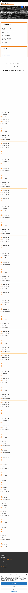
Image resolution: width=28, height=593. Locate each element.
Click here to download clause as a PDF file (14, 74)
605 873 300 (4, 529)
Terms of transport (6, 53)
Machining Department (6, 36)
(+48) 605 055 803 (5, 121)
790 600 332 (4, 450)
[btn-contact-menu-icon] (1, 1)
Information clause (14, 591)
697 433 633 (4, 489)
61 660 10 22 (4, 543)
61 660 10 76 (4, 487)
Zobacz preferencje (14, 589)
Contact (3, 29)
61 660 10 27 (4, 527)
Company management (6, 39)
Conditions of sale (5, 50)
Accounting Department (6, 38)
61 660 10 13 (4, 480)
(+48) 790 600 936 (5, 435)
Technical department (6, 32)
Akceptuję (14, 583)
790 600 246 (4, 443)
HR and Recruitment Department (8, 31)
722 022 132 (4, 544)
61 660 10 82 (4, 441)
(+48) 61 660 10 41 (5, 434)
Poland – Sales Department (7, 28)
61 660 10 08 (4, 449)
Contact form (4, 42)
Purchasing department (6, 35)
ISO (2, 52)
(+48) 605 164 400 (5, 114)
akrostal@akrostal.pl (6, 116)
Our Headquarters (5, 26)
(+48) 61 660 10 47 (5, 112)
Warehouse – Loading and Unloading (9, 41)
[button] (26, 574)
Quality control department (7, 34)
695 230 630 (4, 482)
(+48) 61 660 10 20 (5, 119)
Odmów (14, 586)
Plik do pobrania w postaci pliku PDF (14, 66)
